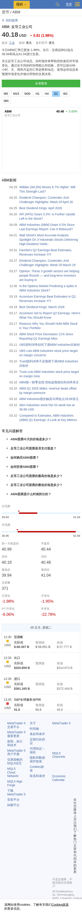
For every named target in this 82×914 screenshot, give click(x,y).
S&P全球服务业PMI (27, 699)
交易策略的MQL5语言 (15, 761)
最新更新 (16, 734)
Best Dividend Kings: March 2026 (42, 307)
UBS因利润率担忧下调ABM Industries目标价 (49, 344)
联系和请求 (37, 776)
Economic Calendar (59, 778)
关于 (33, 723)
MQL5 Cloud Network (12, 772)
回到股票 (12, 20)
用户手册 (16, 752)
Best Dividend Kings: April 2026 (40, 208)
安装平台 (13, 799)
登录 (69, 4)
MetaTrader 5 (61, 723)
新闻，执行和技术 (15, 743)
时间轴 (34, 728)
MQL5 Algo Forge (14, 783)
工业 (12, 42)
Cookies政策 (60, 904)
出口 (17, 658)
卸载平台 (13, 805)
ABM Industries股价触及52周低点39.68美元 (49, 399)
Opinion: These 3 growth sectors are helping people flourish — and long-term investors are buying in (49, 275)
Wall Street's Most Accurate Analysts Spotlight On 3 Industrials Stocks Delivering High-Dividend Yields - (48, 239)
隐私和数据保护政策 (37, 759)
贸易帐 (18, 637)
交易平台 (16, 725)
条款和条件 (37, 734)
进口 (17, 679)
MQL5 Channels (58, 755)
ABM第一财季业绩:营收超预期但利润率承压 (49, 382)
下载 (16, 792)
